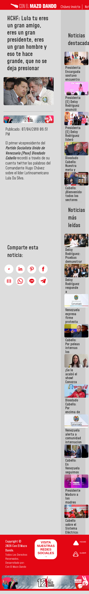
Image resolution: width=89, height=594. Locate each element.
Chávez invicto (70, 6)
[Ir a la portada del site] (79, 543)
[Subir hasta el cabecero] (79, 554)
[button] (8, 269)
